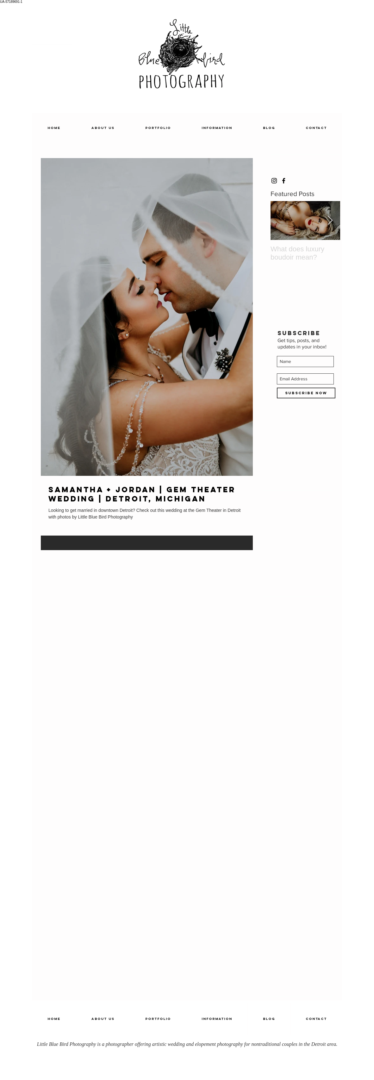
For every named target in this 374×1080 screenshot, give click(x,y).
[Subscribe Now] (306, 393)
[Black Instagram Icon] (274, 180)
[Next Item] (330, 221)
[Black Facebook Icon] (283, 180)
